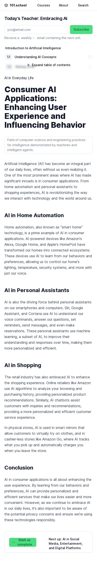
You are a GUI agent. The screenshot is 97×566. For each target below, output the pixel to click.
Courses (43, 5)
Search (83, 5)
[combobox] (28, 38)
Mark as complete (22, 542)
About (63, 5)
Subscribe (81, 29)
